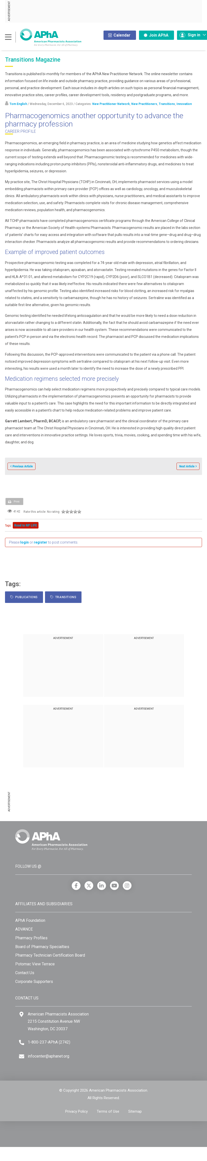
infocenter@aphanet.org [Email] (48, 1056)
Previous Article (22, 466)
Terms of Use (108, 1111)
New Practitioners (144, 104)
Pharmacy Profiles (31, 938)
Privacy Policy (76, 1111)
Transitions (167, 104)
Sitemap (135, 1111)
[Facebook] (76, 885)
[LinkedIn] (101, 885)
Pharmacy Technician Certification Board (50, 955)
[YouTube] (114, 885)
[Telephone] (21, 1042)
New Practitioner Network (111, 104)
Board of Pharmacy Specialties (42, 946)
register (40, 542)
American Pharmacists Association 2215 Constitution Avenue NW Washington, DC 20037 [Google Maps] (58, 1021)
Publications (24, 597)
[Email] (21, 1056)
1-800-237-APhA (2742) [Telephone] (49, 1042)
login (24, 542)
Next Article (186, 466)
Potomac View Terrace (35, 964)
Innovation (184, 104)
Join (156, 35)
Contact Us (24, 972)
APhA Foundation (30, 920)
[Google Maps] (22, 1014)
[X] (88, 885)
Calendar (119, 35)
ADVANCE (24, 929)
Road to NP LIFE (25, 525)
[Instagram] (127, 885)
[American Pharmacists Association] (43, 37)
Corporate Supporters (34, 981)
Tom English (18, 104)
